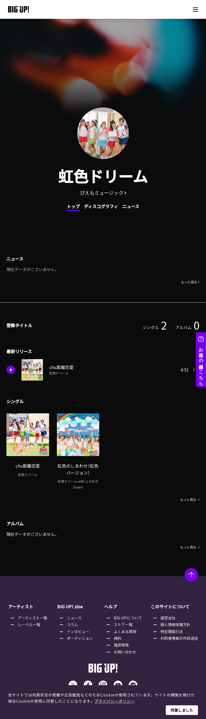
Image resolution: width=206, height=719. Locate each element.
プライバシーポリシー (114, 701)
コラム (72, 625)
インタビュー (78, 632)
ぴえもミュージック (101, 192)
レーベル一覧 (29, 625)
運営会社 (167, 618)
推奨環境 (121, 646)
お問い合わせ (125, 652)
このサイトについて (170, 607)
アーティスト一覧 (32, 618)
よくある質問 (125, 632)
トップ (73, 206)
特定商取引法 (171, 632)
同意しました (182, 710)
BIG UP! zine (70, 607)
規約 (117, 639)
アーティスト (20, 607)
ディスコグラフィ (101, 206)
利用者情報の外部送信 (179, 639)
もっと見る (189, 282)
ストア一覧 (123, 625)
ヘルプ (110, 607)
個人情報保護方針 (175, 625)
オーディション (80, 639)
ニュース (130, 206)
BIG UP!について (128, 618)
